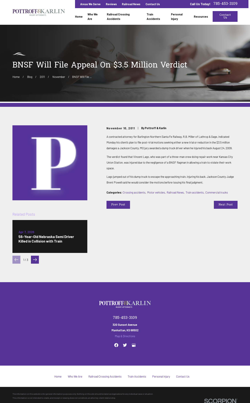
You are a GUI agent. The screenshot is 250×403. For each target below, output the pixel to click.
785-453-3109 (225, 4)
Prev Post (118, 205)
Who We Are (75, 376)
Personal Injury (161, 376)
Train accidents (195, 192)
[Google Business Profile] (134, 345)
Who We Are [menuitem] (92, 16)
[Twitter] (125, 345)
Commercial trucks (216, 192)
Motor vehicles (156, 192)
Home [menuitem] (79, 16)
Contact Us (153, 4)
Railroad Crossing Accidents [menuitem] (118, 16)
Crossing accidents (134, 192)
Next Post (226, 205)
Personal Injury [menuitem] (177, 16)
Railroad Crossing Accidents (105, 376)
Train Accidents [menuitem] (153, 16)
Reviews (111, 4)
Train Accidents (137, 376)
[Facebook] (116, 345)
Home (58, 376)
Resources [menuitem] (201, 16)
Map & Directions (125, 336)
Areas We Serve (90, 4)
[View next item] (35, 260)
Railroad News (131, 4)
